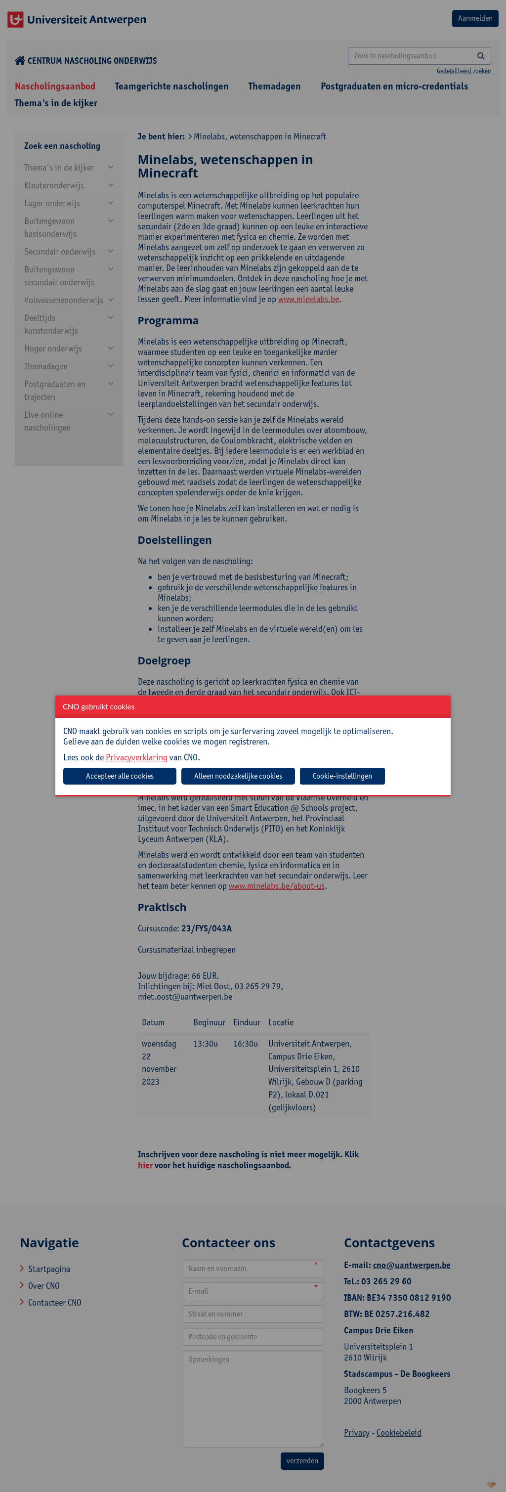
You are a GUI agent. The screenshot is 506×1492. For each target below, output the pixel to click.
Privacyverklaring (137, 757)
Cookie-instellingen (342, 776)
